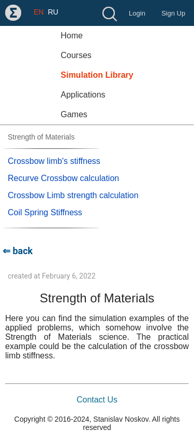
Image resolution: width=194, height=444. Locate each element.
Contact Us (97, 399)
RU (53, 12)
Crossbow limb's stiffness (54, 161)
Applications (83, 94)
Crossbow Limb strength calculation (73, 195)
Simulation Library (97, 75)
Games (74, 114)
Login (137, 13)
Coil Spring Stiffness (45, 212)
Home (72, 35)
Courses (76, 55)
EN (38, 12)
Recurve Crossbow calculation (63, 178)
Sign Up (173, 13)
